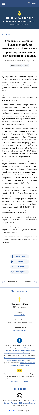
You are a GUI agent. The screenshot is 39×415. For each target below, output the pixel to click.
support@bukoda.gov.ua (19, 381)
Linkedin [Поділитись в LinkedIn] (21, 261)
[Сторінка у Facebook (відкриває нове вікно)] (14, 389)
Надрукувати (20, 271)
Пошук (34, 4)
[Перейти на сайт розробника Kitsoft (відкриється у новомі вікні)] (12, 410)
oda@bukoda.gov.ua (19, 330)
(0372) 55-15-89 (19, 315)
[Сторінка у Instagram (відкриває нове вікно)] (21, 389)
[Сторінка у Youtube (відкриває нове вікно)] (24, 389)
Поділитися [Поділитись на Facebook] (20, 256)
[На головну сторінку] (19, 18)
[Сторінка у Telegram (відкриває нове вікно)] (18, 389)
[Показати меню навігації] (3, 3)
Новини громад (16, 65)
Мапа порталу (17, 291)
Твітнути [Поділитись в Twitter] (20, 266)
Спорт (26, 65)
